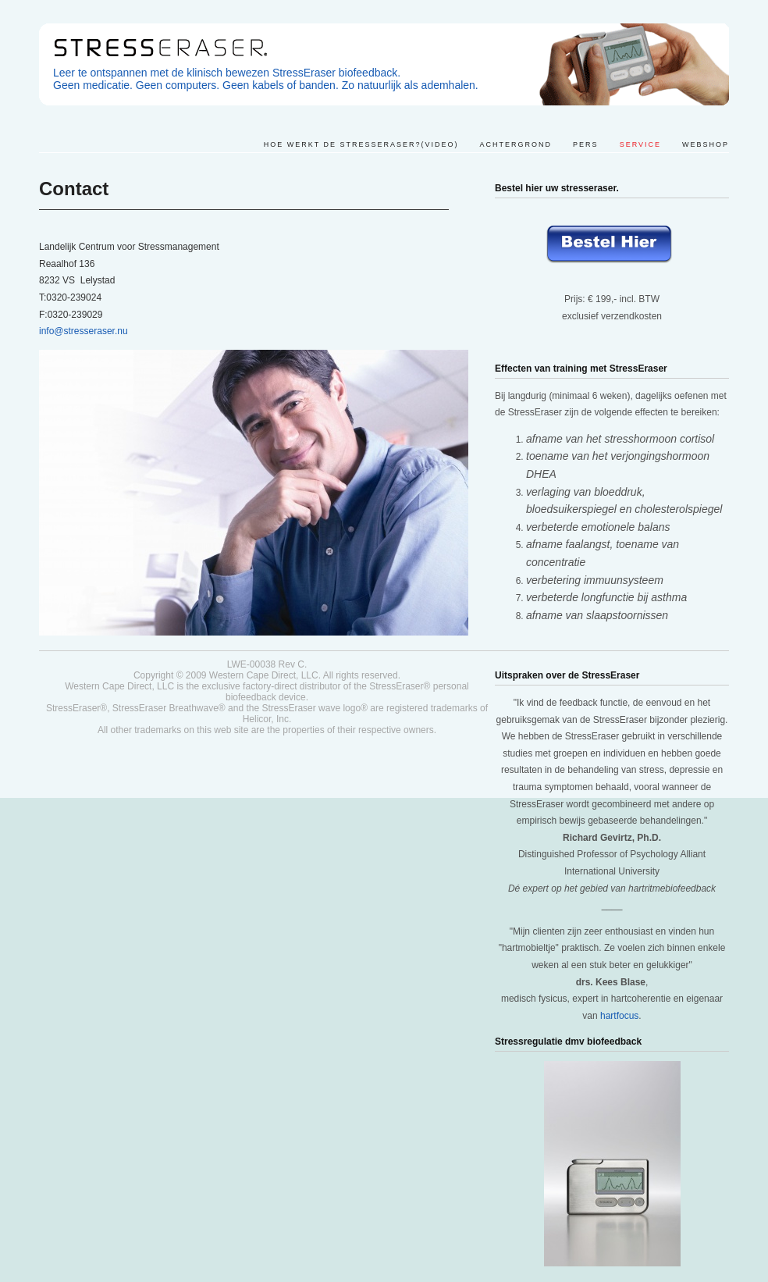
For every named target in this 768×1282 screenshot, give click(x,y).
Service (640, 144)
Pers (586, 144)
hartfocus (619, 1015)
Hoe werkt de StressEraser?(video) (361, 144)
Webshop (705, 144)
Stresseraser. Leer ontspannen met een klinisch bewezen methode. (384, 64)
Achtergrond (516, 144)
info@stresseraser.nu (83, 331)
